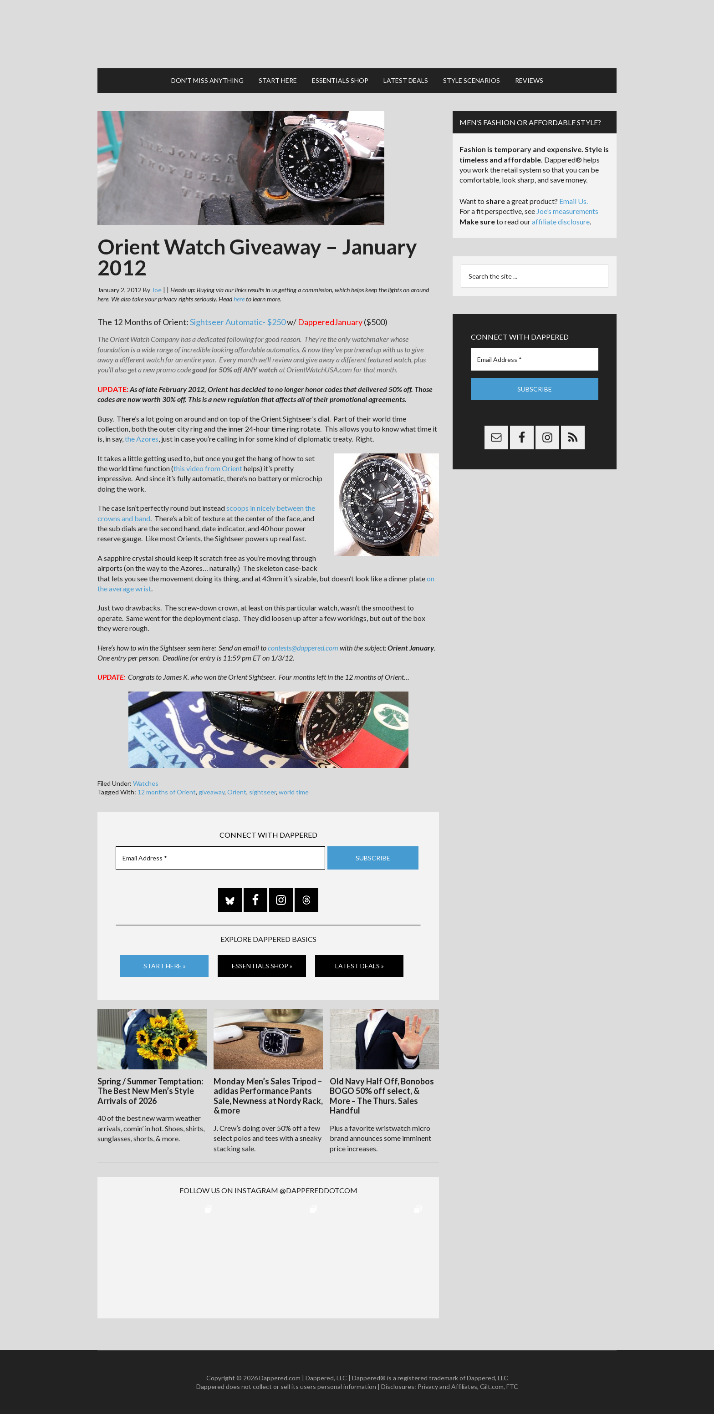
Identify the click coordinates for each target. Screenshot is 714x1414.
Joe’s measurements (567, 211)
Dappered (357, 34)
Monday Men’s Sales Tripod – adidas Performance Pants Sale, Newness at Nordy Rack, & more (268, 1096)
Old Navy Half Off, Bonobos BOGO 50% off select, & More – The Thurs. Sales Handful (382, 1096)
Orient (236, 792)
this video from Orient (207, 468)
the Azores (141, 438)
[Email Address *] (220, 858)
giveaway (211, 792)
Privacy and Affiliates (447, 1386)
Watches (145, 783)
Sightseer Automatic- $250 (238, 322)
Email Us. (573, 201)
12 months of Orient (167, 792)
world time (294, 792)
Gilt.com (492, 1386)
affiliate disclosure (561, 221)
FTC (512, 1386)
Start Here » (164, 966)
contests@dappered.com (303, 647)
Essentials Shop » (262, 966)
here (239, 299)
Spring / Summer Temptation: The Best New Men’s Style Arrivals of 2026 (150, 1091)
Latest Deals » (359, 966)
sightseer (262, 792)
